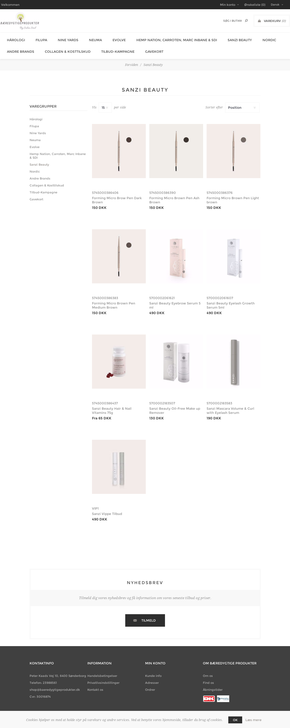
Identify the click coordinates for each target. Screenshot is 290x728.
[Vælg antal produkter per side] (105, 102)
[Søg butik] (232, 21)
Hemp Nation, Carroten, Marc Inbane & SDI (167, 39)
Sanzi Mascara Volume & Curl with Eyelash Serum (230, 405)
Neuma (88, 39)
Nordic (257, 39)
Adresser (152, 677)
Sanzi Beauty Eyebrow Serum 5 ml (175, 300)
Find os (208, 677)
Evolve (111, 39)
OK (235, 720)
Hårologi (14, 39)
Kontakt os (95, 684)
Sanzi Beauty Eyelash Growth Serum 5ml (231, 300)
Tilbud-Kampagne (112, 47)
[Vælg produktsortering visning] (242, 102)
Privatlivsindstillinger (103, 677)
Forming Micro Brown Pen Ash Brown (174, 194)
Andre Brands (18, 47)
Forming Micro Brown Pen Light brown (233, 194)
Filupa (37, 39)
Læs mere (253, 720)
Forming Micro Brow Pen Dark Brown (117, 194)
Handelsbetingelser (102, 670)
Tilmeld (148, 615)
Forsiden (131, 59)
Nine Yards (63, 39)
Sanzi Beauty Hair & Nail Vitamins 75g (111, 405)
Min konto (227, 4)
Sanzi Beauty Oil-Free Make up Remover (174, 405)
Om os (208, 670)
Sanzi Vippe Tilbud (107, 508)
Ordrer (150, 684)
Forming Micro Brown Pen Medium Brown (113, 300)
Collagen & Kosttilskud (64, 47)
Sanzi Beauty (229, 39)
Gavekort (148, 47)
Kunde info (153, 670)
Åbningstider (213, 684)
